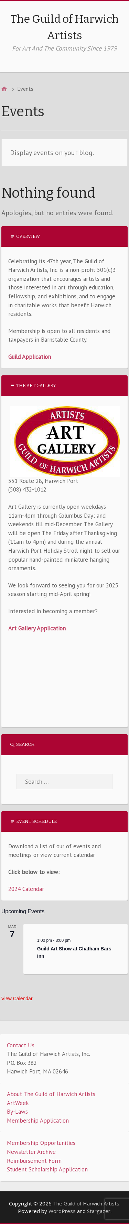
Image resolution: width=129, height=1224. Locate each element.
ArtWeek (18, 1103)
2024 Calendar (26, 889)
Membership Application (38, 1120)
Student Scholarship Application (47, 1169)
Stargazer (98, 1211)
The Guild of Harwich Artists (86, 1203)
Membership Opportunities (41, 1143)
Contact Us (20, 1045)
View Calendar (17, 998)
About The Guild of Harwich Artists (51, 1094)
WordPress (62, 1211)
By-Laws (17, 1111)
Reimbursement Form (34, 1161)
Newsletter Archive (31, 1152)
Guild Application (29, 357)
